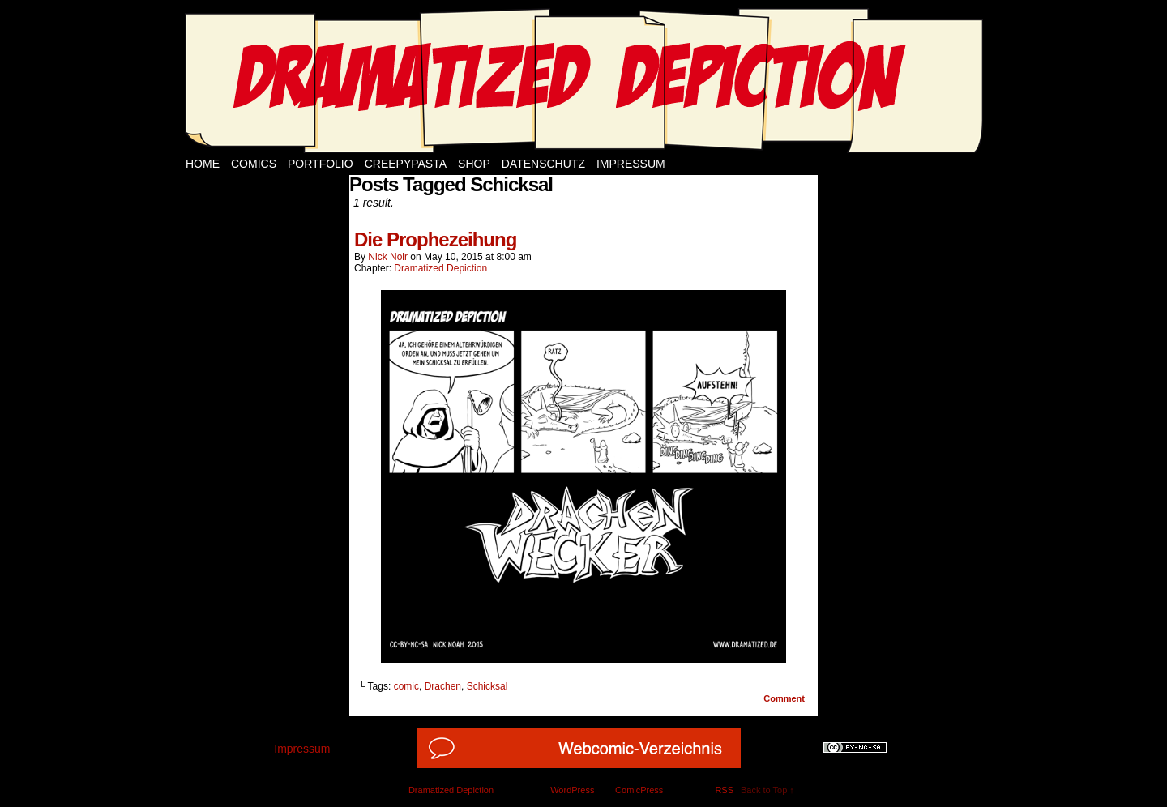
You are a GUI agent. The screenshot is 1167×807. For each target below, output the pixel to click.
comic (406, 686)
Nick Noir (388, 257)
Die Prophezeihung (435, 239)
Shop (474, 163)
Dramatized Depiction (440, 268)
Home (203, 163)
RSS (724, 790)
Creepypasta (406, 163)
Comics (253, 163)
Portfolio (320, 163)
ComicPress (639, 790)
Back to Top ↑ (767, 790)
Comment (784, 698)
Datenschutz (543, 163)
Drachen (443, 686)
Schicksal (487, 686)
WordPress (572, 790)
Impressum (630, 163)
